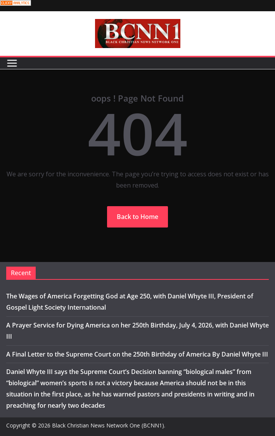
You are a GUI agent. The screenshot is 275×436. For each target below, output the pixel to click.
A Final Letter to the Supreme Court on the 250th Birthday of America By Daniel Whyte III (137, 354)
